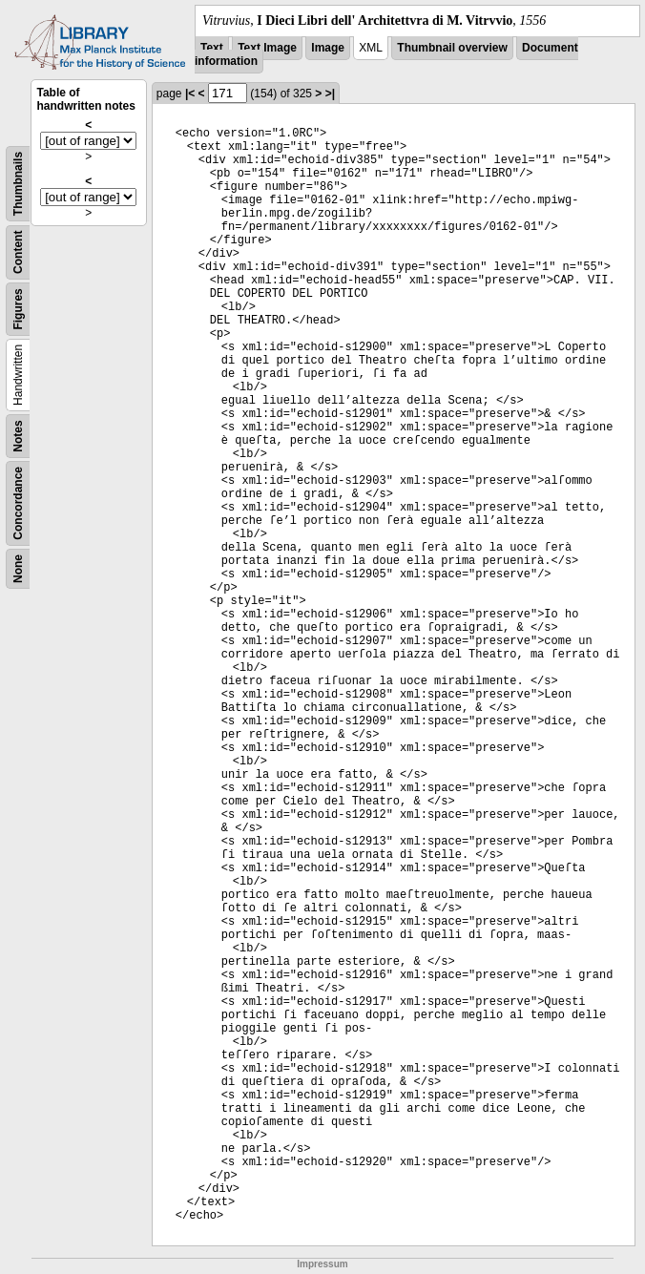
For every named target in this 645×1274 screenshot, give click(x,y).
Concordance (18, 503)
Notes (18, 435)
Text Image (267, 47)
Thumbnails (18, 184)
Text (211, 47)
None (18, 568)
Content (18, 252)
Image (327, 47)
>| (330, 93)
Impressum (322, 1264)
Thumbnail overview (452, 47)
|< (190, 93)
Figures (18, 308)
